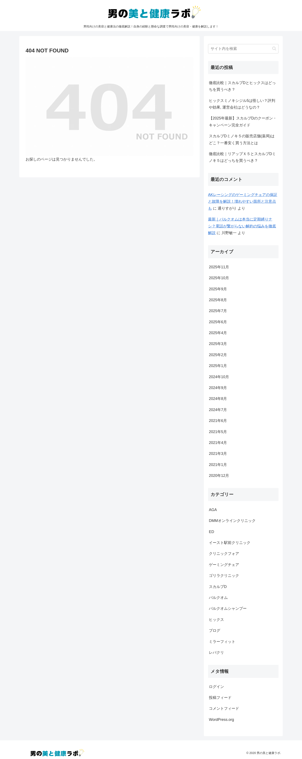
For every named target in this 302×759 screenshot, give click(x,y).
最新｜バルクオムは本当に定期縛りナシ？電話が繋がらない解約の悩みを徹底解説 (242, 226)
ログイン (216, 687)
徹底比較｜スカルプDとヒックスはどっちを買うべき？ (242, 86)
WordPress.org (221, 719)
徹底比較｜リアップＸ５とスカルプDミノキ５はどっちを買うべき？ (242, 157)
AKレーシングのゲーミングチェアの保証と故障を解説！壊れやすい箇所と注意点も (242, 201)
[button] (274, 48)
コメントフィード (224, 708)
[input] (243, 48)
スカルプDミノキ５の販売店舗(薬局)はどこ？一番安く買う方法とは (242, 139)
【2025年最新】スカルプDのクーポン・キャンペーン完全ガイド (243, 121)
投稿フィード (220, 697)
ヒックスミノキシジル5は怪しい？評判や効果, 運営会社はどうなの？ (242, 104)
